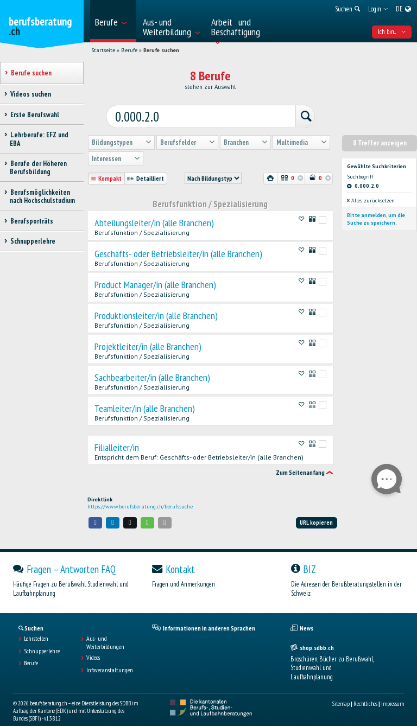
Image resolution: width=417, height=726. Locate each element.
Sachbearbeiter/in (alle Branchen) (152, 367)
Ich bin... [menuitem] (392, 31)
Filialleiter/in (116, 437)
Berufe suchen (161, 50)
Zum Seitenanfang (300, 463)
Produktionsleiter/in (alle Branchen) (156, 305)
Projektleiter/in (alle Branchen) (147, 336)
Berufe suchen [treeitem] (31, 73)
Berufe (129, 50)
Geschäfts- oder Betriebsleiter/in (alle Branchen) (178, 243)
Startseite (103, 50)
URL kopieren (316, 512)
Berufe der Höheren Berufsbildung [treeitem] (38, 167)
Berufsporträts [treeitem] (31, 221)
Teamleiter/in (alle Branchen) (144, 398)
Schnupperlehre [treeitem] (32, 241)
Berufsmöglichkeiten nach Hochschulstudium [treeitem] (42, 196)
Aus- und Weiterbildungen (105, 632)
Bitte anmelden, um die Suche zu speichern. (376, 208)
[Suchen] (287, 109)
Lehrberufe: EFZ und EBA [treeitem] (39, 139)
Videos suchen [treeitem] (30, 94)
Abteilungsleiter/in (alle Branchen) (154, 212)
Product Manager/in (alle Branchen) (155, 274)
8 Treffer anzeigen (380, 132)
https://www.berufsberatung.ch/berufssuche (140, 496)
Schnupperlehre (42, 641)
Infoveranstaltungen (109, 660)
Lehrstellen (36, 629)
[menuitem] (113, 21)
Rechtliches (365, 693)
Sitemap (341, 693)
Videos (93, 648)
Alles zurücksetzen (371, 190)
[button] (96, 512)
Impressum (392, 693)
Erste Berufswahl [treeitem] (34, 114)
